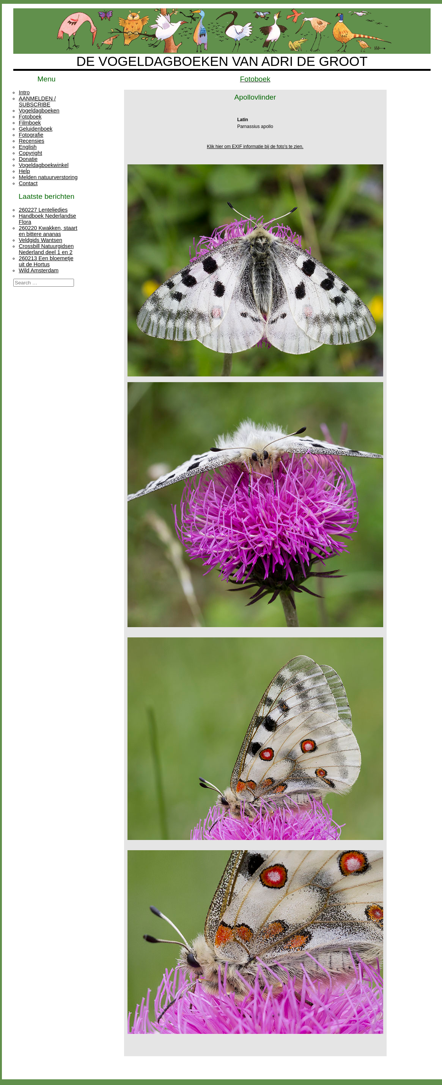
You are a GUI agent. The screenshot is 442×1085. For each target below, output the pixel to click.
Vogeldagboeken (39, 111)
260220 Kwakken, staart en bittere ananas (48, 231)
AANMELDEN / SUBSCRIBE (37, 101)
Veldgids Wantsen (40, 240)
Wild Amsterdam (38, 270)
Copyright (30, 153)
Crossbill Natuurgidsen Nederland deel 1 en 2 (46, 249)
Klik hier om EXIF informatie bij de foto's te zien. (255, 146)
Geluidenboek (35, 129)
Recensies (31, 141)
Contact (28, 183)
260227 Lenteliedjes (43, 210)
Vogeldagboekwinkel (43, 165)
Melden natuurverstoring (48, 177)
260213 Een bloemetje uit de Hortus (46, 261)
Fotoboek (30, 117)
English (27, 147)
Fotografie (31, 135)
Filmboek (30, 123)
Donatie (28, 159)
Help (24, 171)
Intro (24, 92)
